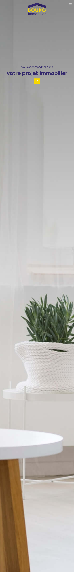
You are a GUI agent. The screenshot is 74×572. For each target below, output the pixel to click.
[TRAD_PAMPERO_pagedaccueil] (37, 14)
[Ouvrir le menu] (71, 4)
